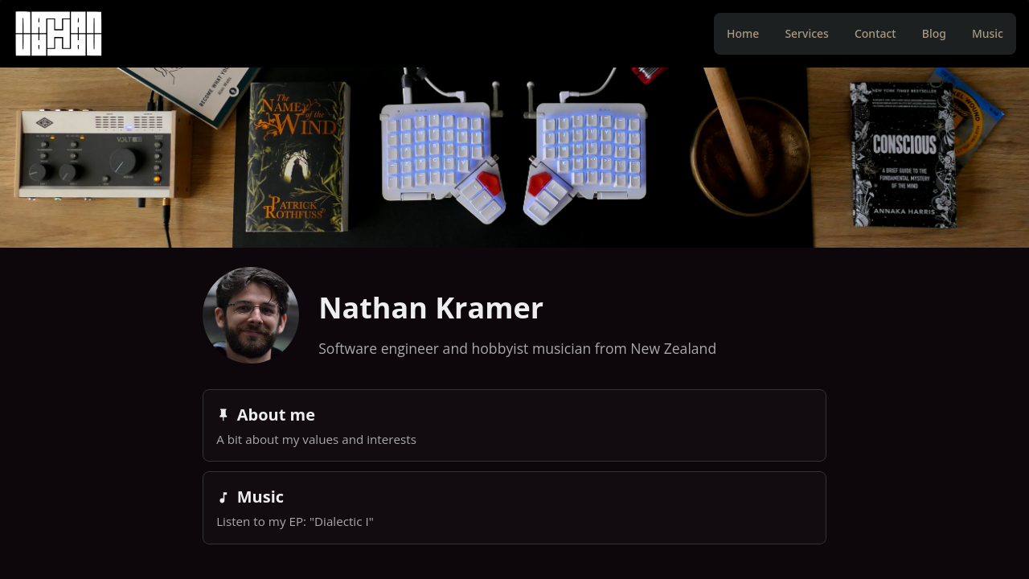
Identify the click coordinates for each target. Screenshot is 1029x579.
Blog (934, 33)
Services (807, 33)
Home (743, 33)
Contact (875, 33)
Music (987, 33)
